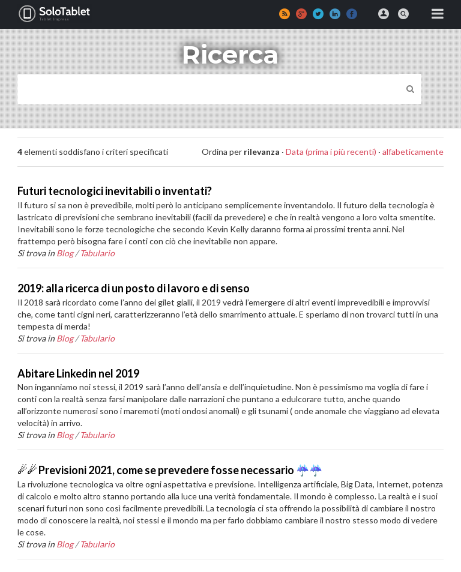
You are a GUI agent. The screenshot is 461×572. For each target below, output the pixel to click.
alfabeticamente (413, 151)
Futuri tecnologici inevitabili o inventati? (114, 190)
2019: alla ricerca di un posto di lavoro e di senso (133, 288)
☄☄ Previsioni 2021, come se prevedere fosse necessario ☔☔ (169, 470)
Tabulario (97, 253)
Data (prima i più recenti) (331, 151)
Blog (64, 253)
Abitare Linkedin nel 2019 (78, 373)
